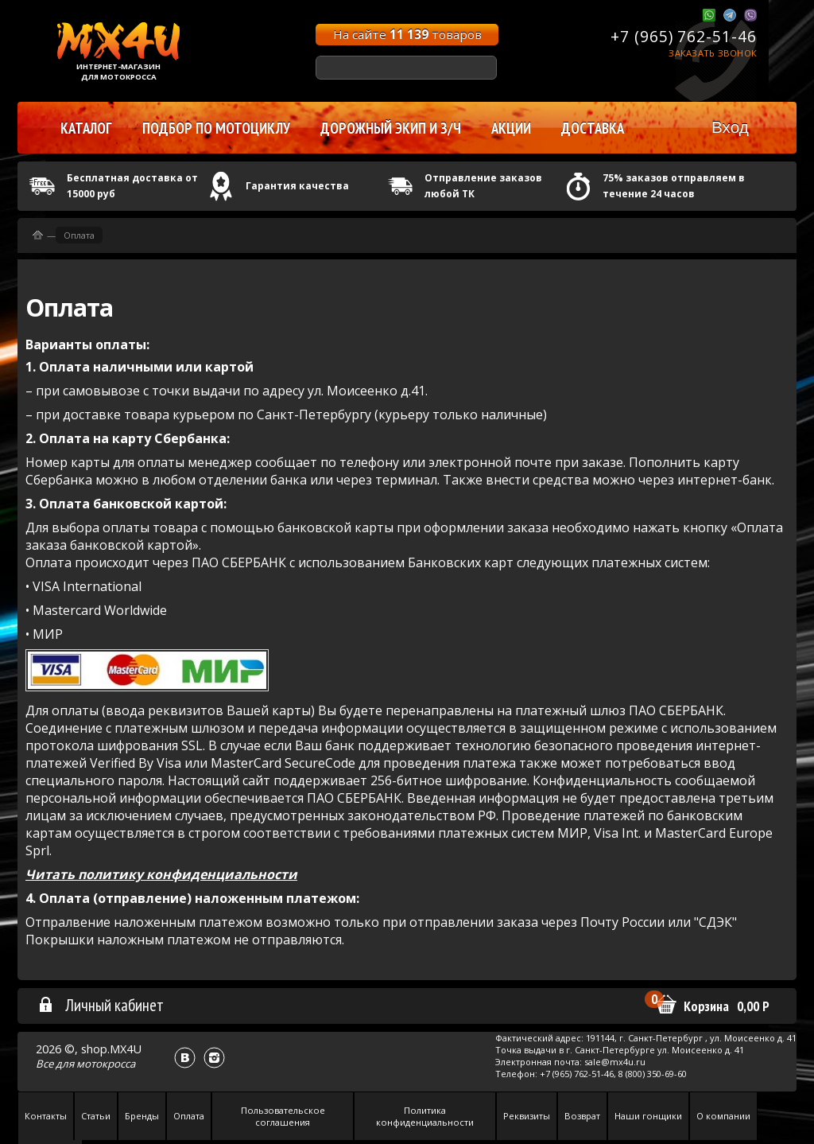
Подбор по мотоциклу (216, 128)
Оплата (79, 235)
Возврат (582, 1116)
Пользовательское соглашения (283, 1116)
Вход (730, 127)
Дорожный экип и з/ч (390, 128)
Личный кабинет (100, 1005)
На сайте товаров (407, 34)
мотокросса (105, 1063)
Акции (511, 128)
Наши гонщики (648, 1116)
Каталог (86, 128)
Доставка (592, 128)
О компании (723, 1116)
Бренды (142, 1116)
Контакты (46, 1116)
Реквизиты (526, 1116)
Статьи (95, 1116)
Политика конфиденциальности (425, 1116)
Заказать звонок (713, 53)
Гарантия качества (297, 186)
